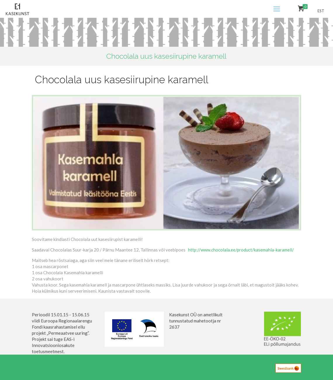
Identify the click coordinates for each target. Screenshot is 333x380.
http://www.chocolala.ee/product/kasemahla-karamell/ (241, 249)
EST (321, 10)
